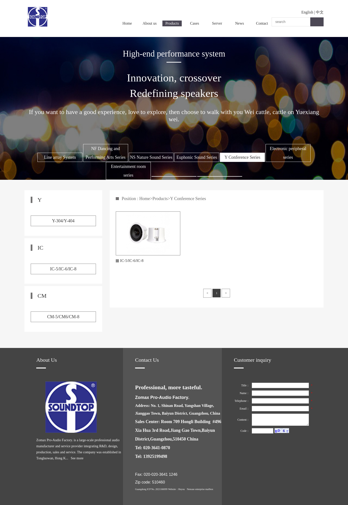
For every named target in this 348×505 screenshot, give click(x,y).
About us (150, 23)
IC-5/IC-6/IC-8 (63, 269)
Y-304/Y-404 (63, 220)
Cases (194, 23)
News (239, 23)
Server (217, 23)
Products (172, 23)
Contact (262, 23)
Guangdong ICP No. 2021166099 (151, 489)
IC (40, 248)
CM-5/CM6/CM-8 (63, 316)
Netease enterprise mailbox (200, 489)
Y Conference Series (242, 157)
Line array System (60, 157)
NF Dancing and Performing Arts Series (105, 153)
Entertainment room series (128, 171)
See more (77, 458)
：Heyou (180, 489)
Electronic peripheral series (288, 153)
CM (41, 296)
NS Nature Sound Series (151, 157)
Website (172, 489)
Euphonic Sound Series (196, 157)
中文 (320, 12)
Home (127, 23)
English (307, 12)
